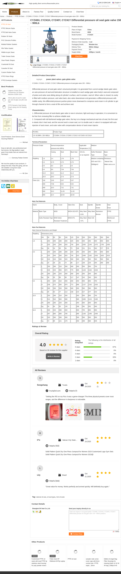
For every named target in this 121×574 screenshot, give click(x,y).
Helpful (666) (54, 481)
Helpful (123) (54, 446)
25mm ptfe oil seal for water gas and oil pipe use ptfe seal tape (17, 100)
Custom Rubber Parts (8, 72)
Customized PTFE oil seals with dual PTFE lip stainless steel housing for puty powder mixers (39, 562)
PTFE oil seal (72, 559)
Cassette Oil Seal (7, 68)
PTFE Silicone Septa (8, 28)
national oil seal (41, 497)
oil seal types (51, 497)
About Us (26, 12)
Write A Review (54, 356)
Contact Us (67, 12)
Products (14, 12)
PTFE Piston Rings (7, 76)
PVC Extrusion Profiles (8, 40)
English (117, 3)
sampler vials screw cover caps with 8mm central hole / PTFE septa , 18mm (93, 562)
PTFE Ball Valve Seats (8, 32)
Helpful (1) (73, 391)
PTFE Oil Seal (19, 16)
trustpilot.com (54, 391)
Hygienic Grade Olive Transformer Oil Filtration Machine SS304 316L (16, 92)
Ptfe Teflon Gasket (7, 48)
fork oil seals (61, 497)
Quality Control (53, 12)
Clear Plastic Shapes (8, 60)
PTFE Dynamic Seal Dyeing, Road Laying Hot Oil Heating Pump (17, 107)
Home (4, 12)
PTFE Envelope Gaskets (9, 80)
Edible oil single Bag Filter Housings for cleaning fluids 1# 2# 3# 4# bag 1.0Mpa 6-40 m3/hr (111, 563)
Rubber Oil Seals (6, 36)
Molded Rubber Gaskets (9, 44)
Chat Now (80, 12)
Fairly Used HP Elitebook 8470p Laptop (57, 560)
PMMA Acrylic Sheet (7, 52)
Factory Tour (38, 12)
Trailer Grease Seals (8, 56)
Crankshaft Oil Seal (7, 64)
